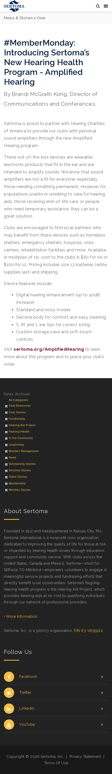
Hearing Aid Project (22, 425)
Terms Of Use (56, 763)
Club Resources (20, 405)
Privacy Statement (85, 757)
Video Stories (18, 476)
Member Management (24, 451)
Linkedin (53, 708)
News (12, 457)
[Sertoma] (14, 5)
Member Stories (20, 489)
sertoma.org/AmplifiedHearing (49, 349)
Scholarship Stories (22, 463)
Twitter (53, 692)
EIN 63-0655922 (88, 631)
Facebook (53, 676)
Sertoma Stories (20, 470)
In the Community (21, 437)
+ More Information (20, 616)
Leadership (16, 444)
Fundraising (17, 418)
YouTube (53, 724)
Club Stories (17, 412)
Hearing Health (19, 431)
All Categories (18, 399)
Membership (17, 483)
